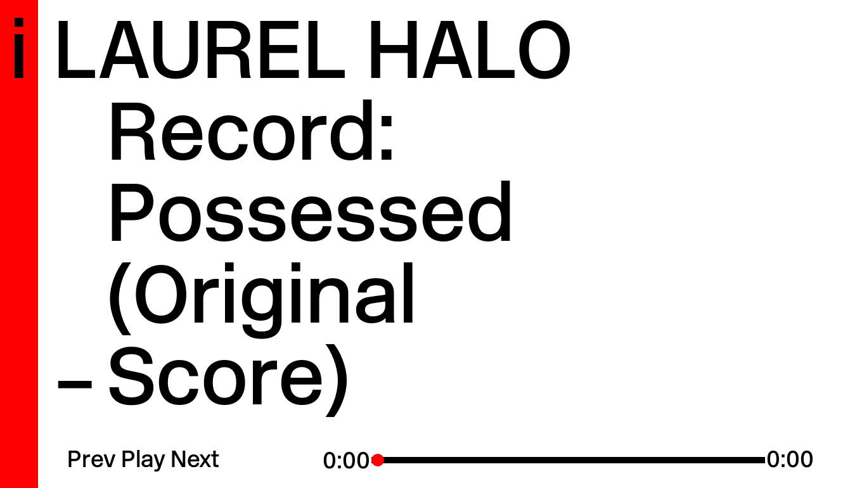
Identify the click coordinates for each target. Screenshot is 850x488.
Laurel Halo (313, 57)
